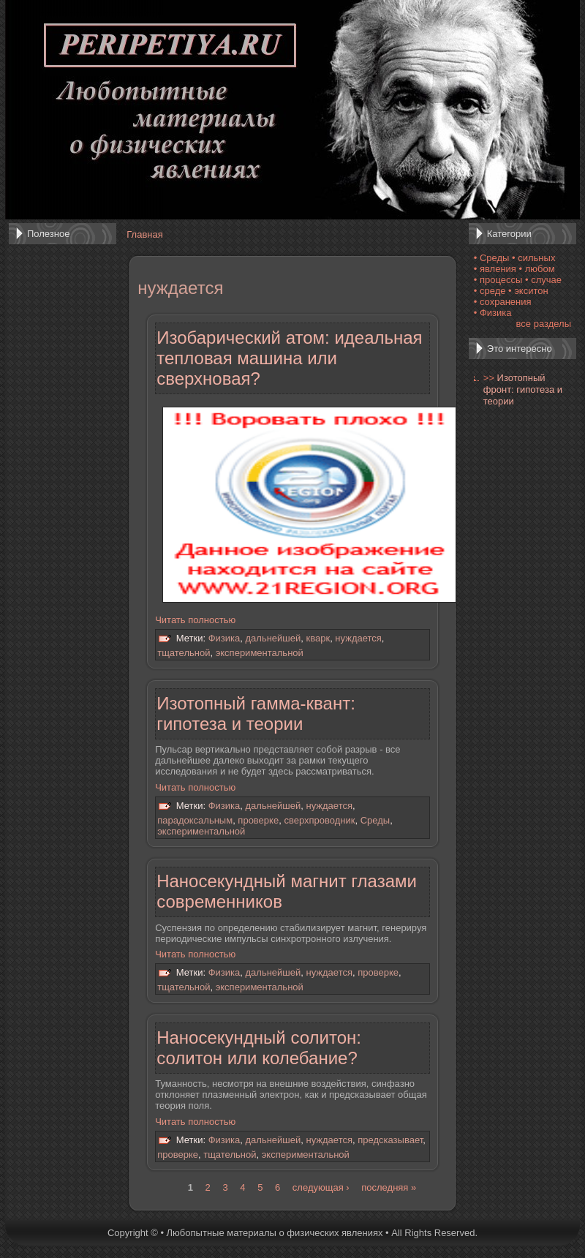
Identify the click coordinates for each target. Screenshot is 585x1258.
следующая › (321, 1187)
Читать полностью (195, 619)
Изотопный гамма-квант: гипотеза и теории (255, 713)
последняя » (388, 1187)
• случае (543, 279)
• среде (490, 290)
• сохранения (503, 301)
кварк (318, 638)
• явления (495, 268)
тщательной (183, 652)
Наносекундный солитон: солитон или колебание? (258, 1048)
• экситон (528, 290)
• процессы (498, 279)
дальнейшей (273, 638)
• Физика (493, 312)
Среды (375, 820)
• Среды (492, 257)
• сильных (533, 257)
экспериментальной (259, 652)
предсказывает (390, 1139)
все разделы (543, 323)
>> (488, 377)
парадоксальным (195, 820)
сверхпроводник (319, 820)
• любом (537, 268)
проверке (258, 820)
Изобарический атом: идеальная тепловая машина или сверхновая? (289, 358)
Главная (144, 234)
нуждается (358, 638)
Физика (224, 638)
